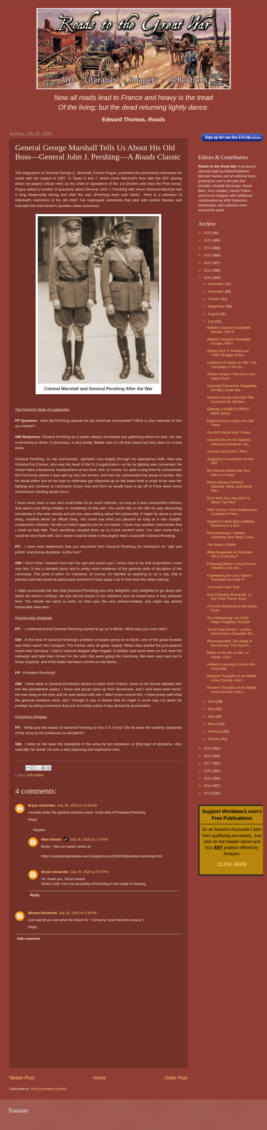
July (211, 321)
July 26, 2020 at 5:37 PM (89, 872)
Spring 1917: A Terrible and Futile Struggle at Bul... (227, 353)
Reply (32, 819)
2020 (208, 278)
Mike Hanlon (51, 839)
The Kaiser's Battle (221, 545)
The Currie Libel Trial (223, 587)
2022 (208, 263)
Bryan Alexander (42, 805)
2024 (208, 248)
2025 (208, 240)
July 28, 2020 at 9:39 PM (78, 913)
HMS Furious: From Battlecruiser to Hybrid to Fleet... (232, 512)
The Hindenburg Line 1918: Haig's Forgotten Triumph (228, 620)
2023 (208, 255)
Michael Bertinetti (42, 913)
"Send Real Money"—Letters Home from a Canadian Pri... (231, 631)
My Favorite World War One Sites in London (228, 473)
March (213, 724)
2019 (208, 748)
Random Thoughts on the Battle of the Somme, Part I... (231, 678)
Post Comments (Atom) (49, 1089)
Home (99, 1078)
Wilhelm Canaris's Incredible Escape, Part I (229, 341)
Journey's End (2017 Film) (227, 451)
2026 (208, 233)
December (216, 284)
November (216, 291)
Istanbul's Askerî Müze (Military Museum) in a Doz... (231, 523)
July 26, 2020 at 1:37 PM (89, 839)
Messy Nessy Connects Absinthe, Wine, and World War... (229, 486)
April (211, 716)
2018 (208, 756)
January (214, 739)
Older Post (176, 1078)
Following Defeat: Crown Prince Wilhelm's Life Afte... (231, 566)
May (211, 709)
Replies (39, 830)
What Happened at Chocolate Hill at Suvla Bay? (229, 554)
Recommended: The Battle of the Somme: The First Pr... (229, 643)
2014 (208, 786)
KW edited (35, 775)
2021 (208, 270)
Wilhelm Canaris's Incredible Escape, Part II (229, 330)
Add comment (28, 939)
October (214, 299)
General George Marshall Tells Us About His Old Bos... (230, 399)
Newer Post (22, 1078)
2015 (208, 778)
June (212, 701)
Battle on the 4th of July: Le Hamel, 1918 (228, 655)
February (215, 731)
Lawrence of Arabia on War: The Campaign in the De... (231, 364)
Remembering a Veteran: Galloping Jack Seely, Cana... (231, 535)
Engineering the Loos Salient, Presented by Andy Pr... (229, 577)
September (217, 306)
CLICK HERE (232, 864)
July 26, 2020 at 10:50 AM (77, 805)
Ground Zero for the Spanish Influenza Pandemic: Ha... (229, 442)
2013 (208, 793)
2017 (208, 763)
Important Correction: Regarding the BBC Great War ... (231, 388)
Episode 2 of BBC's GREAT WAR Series (228, 411)
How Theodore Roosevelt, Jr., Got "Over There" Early (229, 597)
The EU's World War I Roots (228, 432)
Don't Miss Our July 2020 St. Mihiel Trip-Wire (229, 500)
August (214, 314)
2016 (208, 771)
